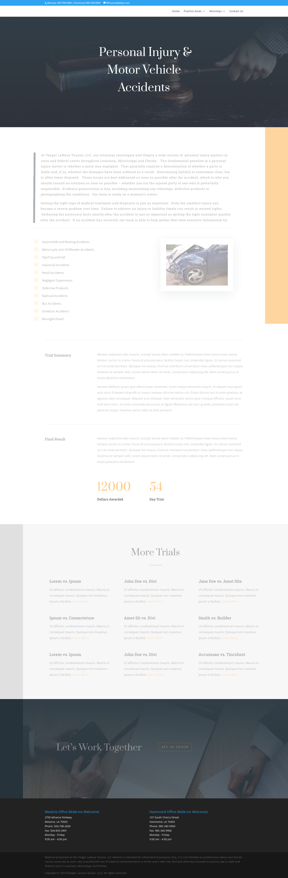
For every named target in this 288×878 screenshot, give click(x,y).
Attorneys (215, 11)
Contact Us (236, 11)
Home (176, 11)
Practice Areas (192, 11)
